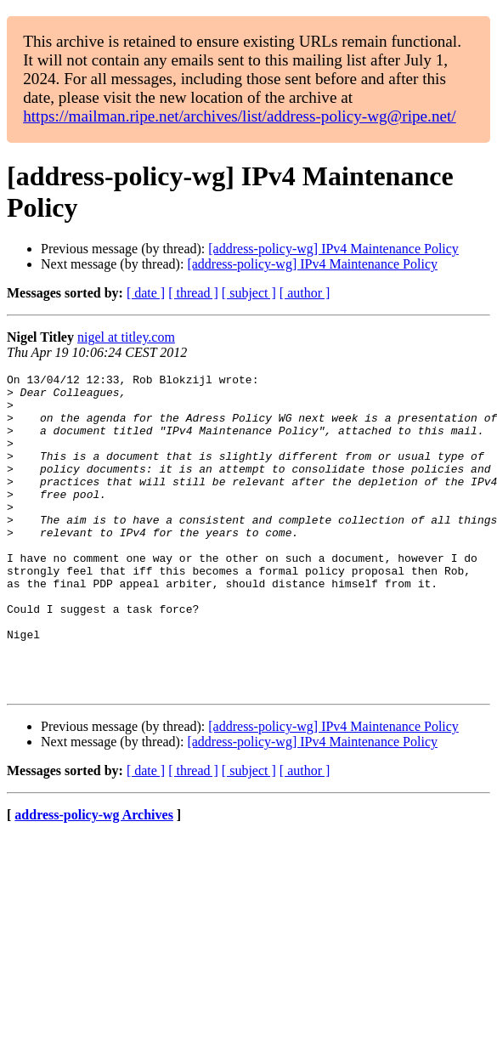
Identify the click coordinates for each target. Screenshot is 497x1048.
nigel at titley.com (126, 337)
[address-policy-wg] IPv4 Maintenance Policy (333, 248)
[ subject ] (249, 293)
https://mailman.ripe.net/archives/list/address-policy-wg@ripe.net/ (239, 116)
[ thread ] (193, 293)
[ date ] (146, 293)
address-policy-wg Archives (93, 878)
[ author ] (305, 293)
